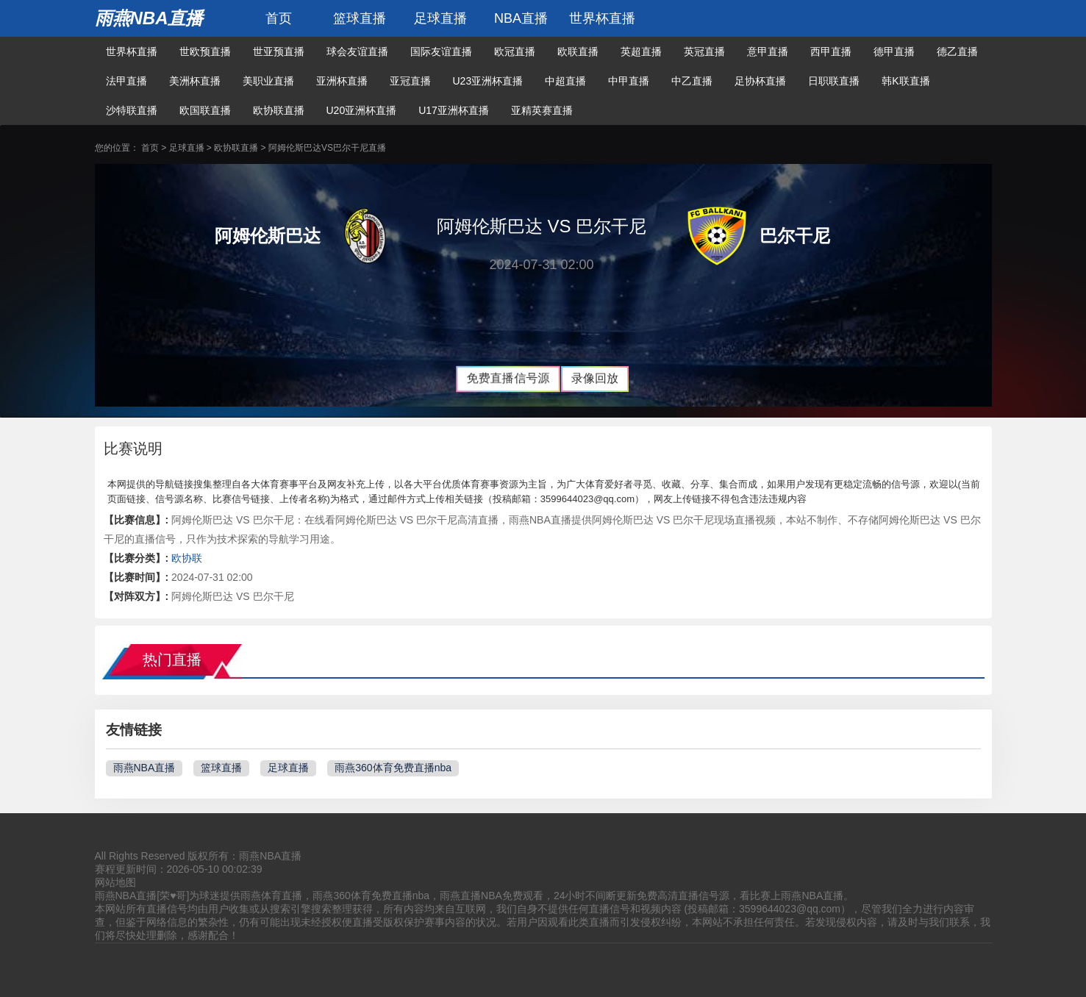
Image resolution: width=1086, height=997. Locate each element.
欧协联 (186, 558)
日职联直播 (834, 81)
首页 (278, 18)
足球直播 (440, 18)
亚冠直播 (410, 81)
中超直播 (565, 81)
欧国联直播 (205, 110)
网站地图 (115, 882)
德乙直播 (957, 51)
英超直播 (641, 51)
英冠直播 (704, 51)
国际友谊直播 (441, 51)
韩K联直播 (905, 81)
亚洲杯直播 (342, 81)
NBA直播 (521, 18)
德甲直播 (894, 51)
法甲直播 (126, 81)
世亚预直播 (278, 51)
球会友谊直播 (357, 51)
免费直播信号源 (507, 378)
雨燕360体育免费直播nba (393, 767)
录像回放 (594, 378)
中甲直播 (628, 81)
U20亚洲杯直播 (361, 110)
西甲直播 (830, 51)
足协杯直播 (760, 81)
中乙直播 (691, 81)
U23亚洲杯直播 (488, 81)
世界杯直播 (602, 18)
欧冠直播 (514, 51)
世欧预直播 (205, 51)
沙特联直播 (131, 110)
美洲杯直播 (195, 81)
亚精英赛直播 (542, 110)
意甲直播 (767, 51)
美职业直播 (268, 81)
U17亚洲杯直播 (453, 110)
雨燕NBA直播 (149, 18)
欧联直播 (578, 51)
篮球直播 (359, 18)
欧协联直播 (278, 110)
